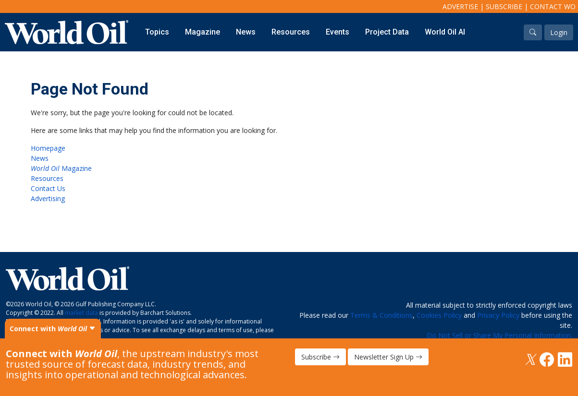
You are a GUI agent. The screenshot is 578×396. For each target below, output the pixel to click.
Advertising (48, 198)
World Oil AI (445, 31)
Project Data (387, 31)
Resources (290, 31)
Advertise (460, 6)
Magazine (202, 31)
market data (81, 313)
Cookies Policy (439, 315)
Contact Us (48, 188)
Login (558, 32)
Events (337, 31)
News (246, 31)
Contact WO (553, 6)
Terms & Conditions (381, 315)
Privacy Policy (498, 315)
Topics (157, 31)
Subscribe (504, 6)
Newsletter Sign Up (388, 356)
